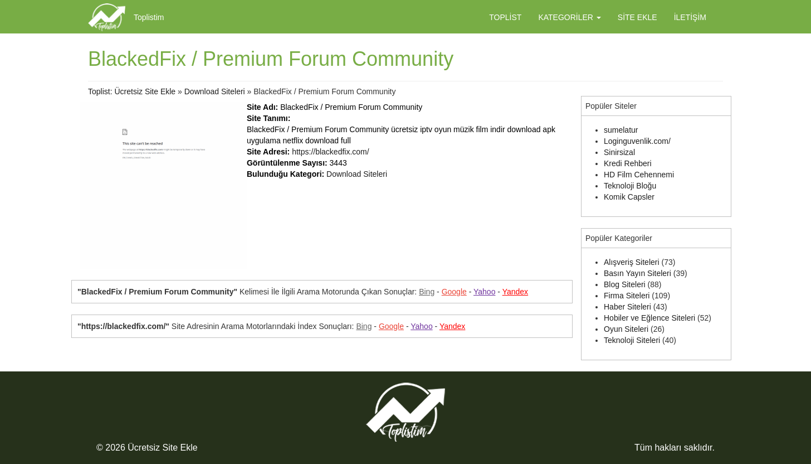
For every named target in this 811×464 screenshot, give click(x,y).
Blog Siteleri (625, 284)
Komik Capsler (629, 196)
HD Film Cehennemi (639, 174)
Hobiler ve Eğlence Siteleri (649, 317)
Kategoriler (569, 17)
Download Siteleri (214, 91)
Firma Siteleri (626, 295)
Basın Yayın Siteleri (637, 273)
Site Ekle (637, 17)
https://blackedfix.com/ (330, 151)
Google (454, 291)
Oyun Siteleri (626, 329)
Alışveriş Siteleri (631, 262)
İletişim (690, 17)
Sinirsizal (619, 152)
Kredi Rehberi (628, 163)
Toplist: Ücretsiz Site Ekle (131, 91)
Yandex (515, 291)
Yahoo (484, 291)
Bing (426, 291)
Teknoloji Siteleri (632, 340)
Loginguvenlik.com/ (637, 141)
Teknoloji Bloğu (630, 185)
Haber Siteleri (627, 306)
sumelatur (621, 129)
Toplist (505, 17)
